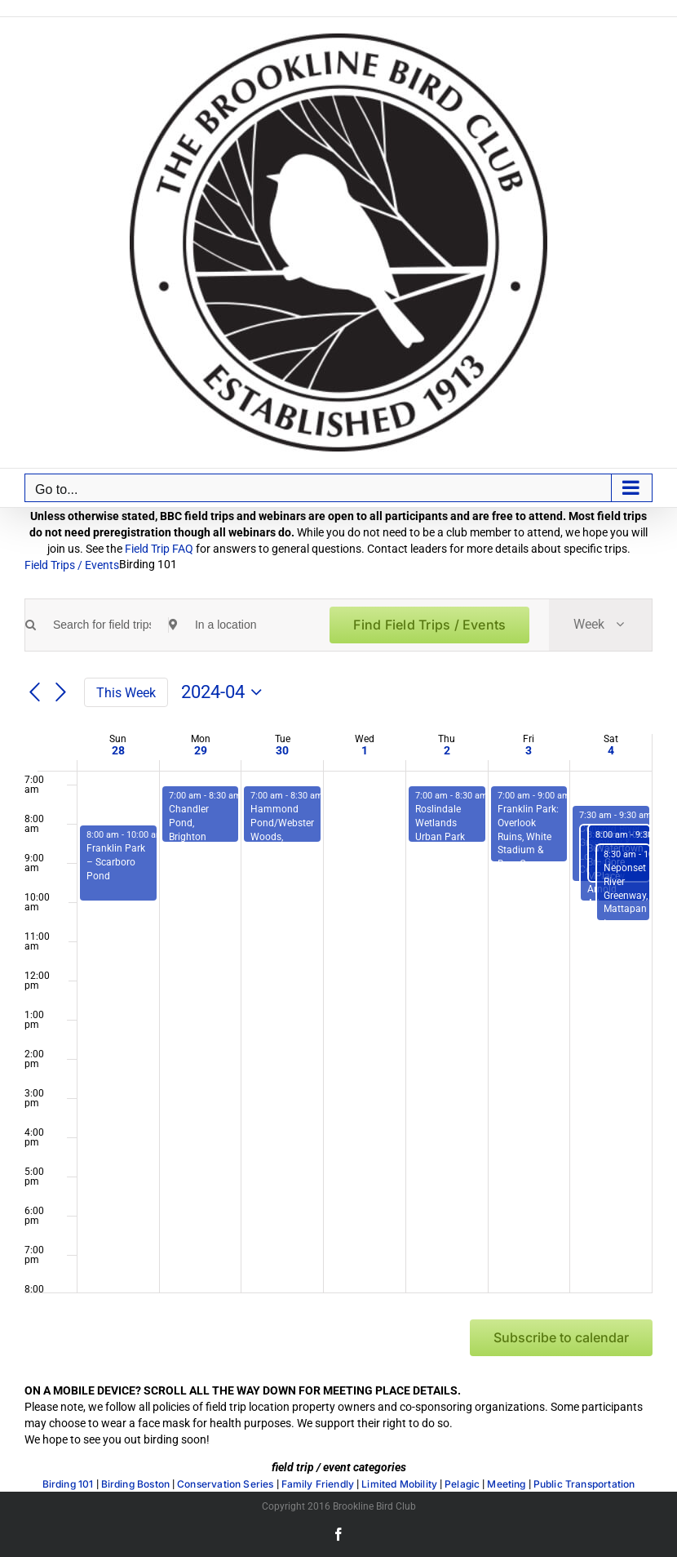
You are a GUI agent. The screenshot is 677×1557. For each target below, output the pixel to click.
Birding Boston (135, 1484)
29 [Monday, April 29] (200, 750)
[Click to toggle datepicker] (225, 692)
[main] (338, 1000)
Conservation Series (225, 1484)
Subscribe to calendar (561, 1338)
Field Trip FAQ (159, 548)
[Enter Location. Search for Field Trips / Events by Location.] (244, 625)
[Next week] (61, 693)
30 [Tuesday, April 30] (282, 750)
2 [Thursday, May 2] (447, 750)
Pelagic (462, 1484)
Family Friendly (318, 1484)
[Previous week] (34, 693)
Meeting (506, 1484)
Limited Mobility (399, 1484)
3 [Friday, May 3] (528, 750)
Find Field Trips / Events (429, 624)
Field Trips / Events (71, 565)
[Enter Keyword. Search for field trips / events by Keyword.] (102, 625)
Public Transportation (584, 1484)
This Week (126, 693)
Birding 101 (68, 1484)
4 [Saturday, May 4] (611, 750)
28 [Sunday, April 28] (118, 750)
